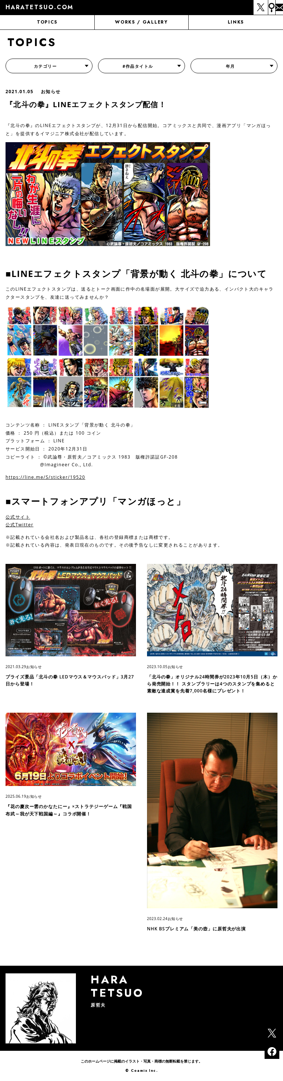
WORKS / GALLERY (141, 22)
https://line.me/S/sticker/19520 (45, 477)
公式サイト (18, 517)
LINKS (236, 22)
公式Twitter (20, 525)
